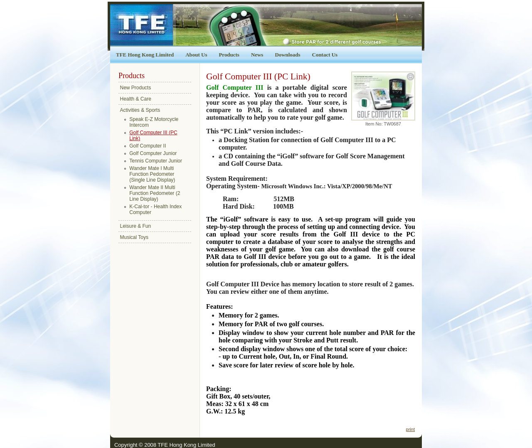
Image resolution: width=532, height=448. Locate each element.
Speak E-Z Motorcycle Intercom (153, 122)
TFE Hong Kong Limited (145, 55)
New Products (135, 88)
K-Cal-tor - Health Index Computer (155, 209)
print (410, 429)
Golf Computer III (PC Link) (153, 135)
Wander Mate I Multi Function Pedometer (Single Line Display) (152, 174)
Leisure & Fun (135, 226)
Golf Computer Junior (153, 153)
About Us (196, 55)
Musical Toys (134, 237)
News (257, 55)
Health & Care (135, 99)
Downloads (287, 55)
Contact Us (325, 55)
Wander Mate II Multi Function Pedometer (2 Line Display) (154, 193)
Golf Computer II (147, 146)
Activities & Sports (140, 110)
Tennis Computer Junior (155, 161)
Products (229, 55)
